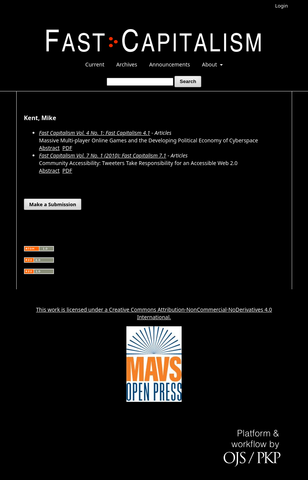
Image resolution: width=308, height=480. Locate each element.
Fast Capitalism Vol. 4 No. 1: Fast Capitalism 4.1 (94, 132)
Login (281, 5)
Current (94, 64)
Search (188, 81)
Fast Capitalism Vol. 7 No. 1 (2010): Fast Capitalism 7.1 (102, 155)
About (210, 64)
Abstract (49, 147)
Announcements (169, 64)
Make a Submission (52, 204)
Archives (126, 64)
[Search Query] (140, 82)
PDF (67, 147)
